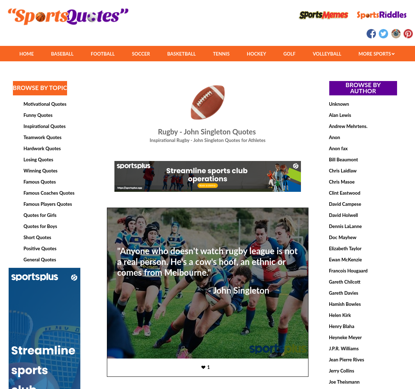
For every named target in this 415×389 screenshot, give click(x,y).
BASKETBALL (181, 54)
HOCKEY (256, 54)
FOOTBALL (103, 54)
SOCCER (141, 54)
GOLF (289, 54)
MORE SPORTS (376, 54)
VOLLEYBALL (327, 54)
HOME (26, 54)
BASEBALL (62, 54)
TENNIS (221, 54)
